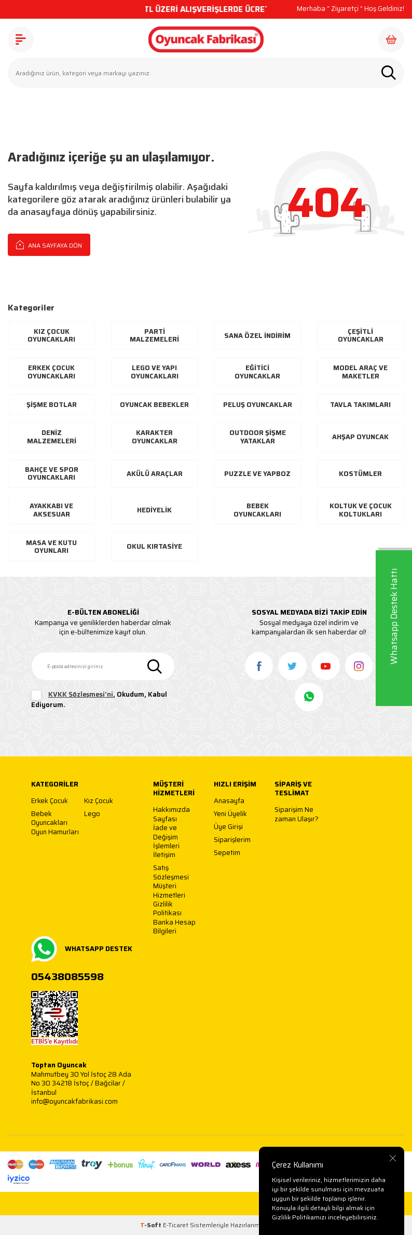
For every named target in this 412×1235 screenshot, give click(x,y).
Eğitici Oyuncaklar (257, 372)
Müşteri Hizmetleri (169, 890)
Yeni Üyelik (230, 814)
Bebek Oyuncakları (257, 510)
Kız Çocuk (98, 801)
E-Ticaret (175, 1225)
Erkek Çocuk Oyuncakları (51, 372)
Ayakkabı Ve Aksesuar (51, 510)
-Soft (151, 1225)
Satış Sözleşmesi (171, 872)
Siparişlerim (232, 840)
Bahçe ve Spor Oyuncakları (51, 473)
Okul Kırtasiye (154, 546)
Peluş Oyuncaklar (257, 404)
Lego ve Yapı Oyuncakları (154, 372)
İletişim (164, 855)
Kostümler (360, 473)
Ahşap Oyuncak (360, 436)
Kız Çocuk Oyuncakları (51, 335)
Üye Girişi (228, 827)
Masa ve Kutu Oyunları (51, 547)
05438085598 (67, 977)
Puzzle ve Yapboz (257, 473)
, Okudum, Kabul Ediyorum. (99, 699)
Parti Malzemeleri (154, 335)
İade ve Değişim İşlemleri (166, 836)
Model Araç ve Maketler (360, 372)
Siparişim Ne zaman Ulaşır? (296, 814)
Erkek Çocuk (49, 801)
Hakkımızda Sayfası (171, 814)
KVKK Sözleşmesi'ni (80, 694)
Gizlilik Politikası (167, 909)
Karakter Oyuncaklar (154, 436)
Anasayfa (229, 801)
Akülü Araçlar (155, 473)
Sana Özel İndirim (257, 335)
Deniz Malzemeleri (51, 436)
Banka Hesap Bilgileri (174, 927)
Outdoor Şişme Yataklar (257, 436)
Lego (92, 814)
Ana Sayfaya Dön (49, 244)
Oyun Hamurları (55, 832)
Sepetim (227, 853)
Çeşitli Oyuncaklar (360, 335)
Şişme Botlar (51, 404)
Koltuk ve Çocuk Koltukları (360, 510)
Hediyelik (154, 510)
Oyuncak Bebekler (154, 404)
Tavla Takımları (360, 404)
